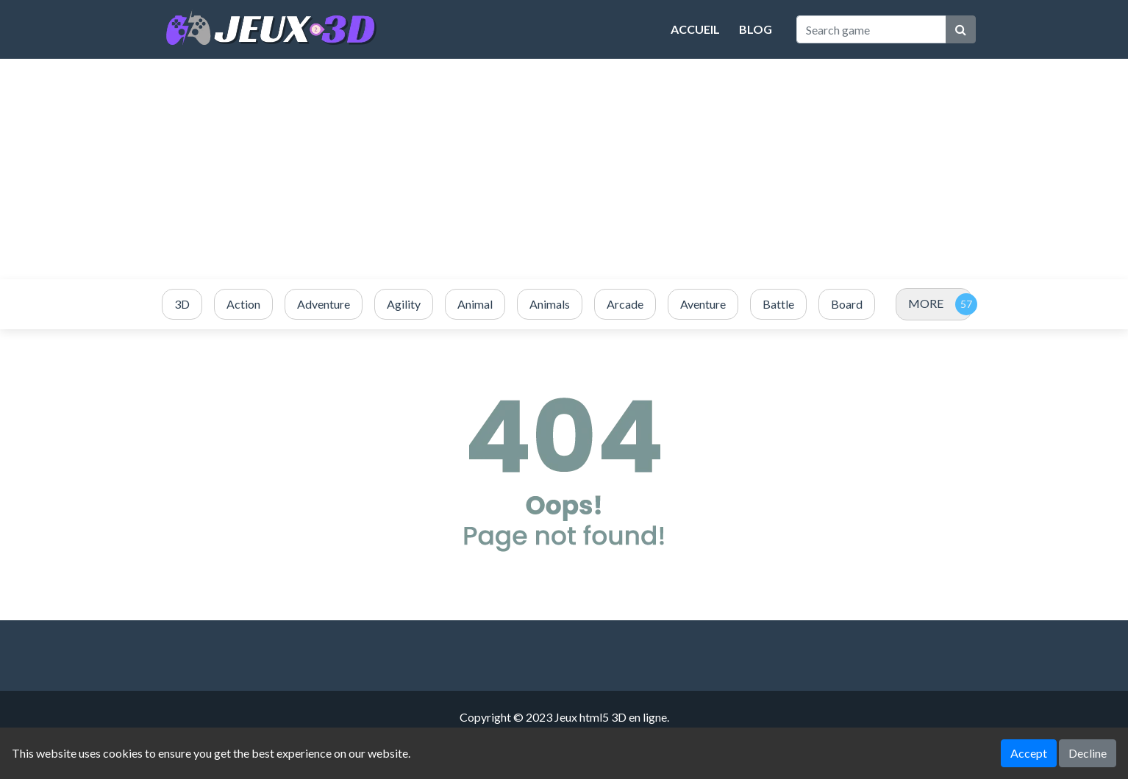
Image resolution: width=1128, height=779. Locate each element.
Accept (1028, 753)
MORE (925, 303)
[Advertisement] (564, 169)
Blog (755, 29)
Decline (1087, 753)
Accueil (695, 29)
